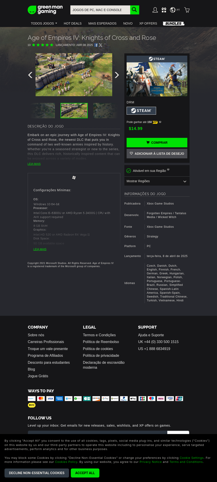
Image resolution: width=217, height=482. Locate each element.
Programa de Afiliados (45, 355)
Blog (31, 369)
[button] (44, 23)
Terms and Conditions (186, 462)
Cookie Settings (192, 457)
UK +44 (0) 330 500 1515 (158, 342)
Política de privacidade (101, 355)
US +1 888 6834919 (154, 349)
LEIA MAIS (34, 164)
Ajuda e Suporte (151, 335)
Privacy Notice (151, 462)
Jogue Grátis (38, 376)
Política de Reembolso (101, 342)
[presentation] (31, 76)
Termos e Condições (99, 335)
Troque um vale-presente (48, 349)
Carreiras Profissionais (46, 342)
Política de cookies (98, 349)
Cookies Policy (66, 462)
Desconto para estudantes (49, 362)
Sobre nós (36, 335)
